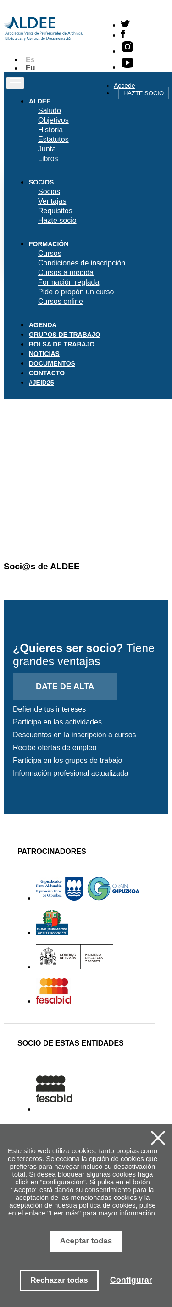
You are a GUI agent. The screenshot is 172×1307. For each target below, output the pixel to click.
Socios (49, 191)
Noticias (44, 353)
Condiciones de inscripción (81, 263)
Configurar (131, 1280)
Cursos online (60, 301)
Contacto (47, 373)
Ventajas (52, 201)
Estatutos (53, 139)
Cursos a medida (66, 272)
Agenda (43, 325)
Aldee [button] (39, 101)
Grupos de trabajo (64, 334)
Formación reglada (68, 282)
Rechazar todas (59, 1280)
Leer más (64, 1213)
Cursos (49, 253)
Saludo (49, 110)
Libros (48, 158)
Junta (47, 149)
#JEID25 (41, 382)
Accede (124, 85)
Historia (50, 130)
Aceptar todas (86, 1241)
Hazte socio (143, 93)
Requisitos (55, 211)
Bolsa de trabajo (61, 344)
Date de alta (65, 686)
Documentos (52, 363)
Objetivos (53, 120)
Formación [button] (48, 244)
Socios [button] (41, 182)
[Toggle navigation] (15, 83)
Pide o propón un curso (76, 292)
